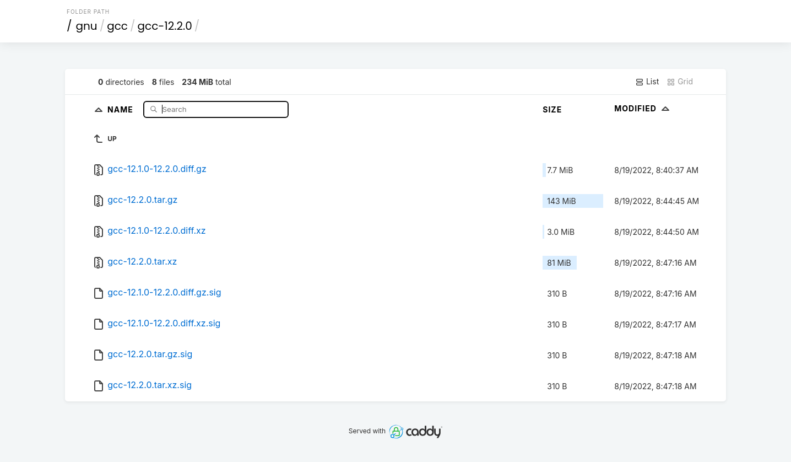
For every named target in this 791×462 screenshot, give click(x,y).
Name (121, 109)
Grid (680, 82)
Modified (643, 108)
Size (552, 109)
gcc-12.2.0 (165, 26)
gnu (86, 26)
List (647, 82)
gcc (117, 26)
